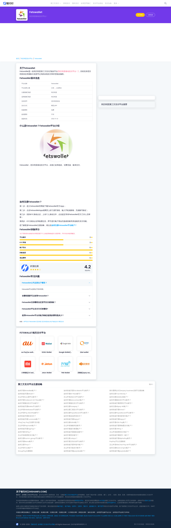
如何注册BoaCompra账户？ (120, 448)
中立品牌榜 (104, 516)
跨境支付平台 (79, 500)
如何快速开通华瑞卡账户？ (74, 444)
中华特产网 (30, 516)
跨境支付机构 (150, 524)
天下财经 (124, 516)
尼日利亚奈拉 (46, 321)
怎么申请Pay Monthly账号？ (28, 413)
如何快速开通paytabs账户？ (74, 451)
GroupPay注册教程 (25, 451)
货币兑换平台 (111, 503)
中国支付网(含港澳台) (23, 512)
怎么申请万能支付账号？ (73, 448)
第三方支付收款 (139, 524)
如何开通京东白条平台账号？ (74, 441)
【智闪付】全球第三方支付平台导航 (42, 524)
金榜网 (119, 516)
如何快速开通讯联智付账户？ (120, 416)
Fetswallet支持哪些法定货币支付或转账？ (39, 302)
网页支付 (61, 321)
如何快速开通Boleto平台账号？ (29, 406)
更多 (151, 384)
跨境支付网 (82, 512)
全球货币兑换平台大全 (104, 512)
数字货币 (101, 506)
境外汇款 (148, 500)
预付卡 (85, 506)
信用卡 (74, 506)
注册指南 (150, 15)
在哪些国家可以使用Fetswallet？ (35, 296)
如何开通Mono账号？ (26, 441)
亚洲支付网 (35, 512)
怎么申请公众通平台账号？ (28, 397)
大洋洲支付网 (72, 512)
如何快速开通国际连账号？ (74, 432)
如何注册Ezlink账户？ (72, 422)
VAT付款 (102, 500)
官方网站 (140, 15)
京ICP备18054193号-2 (79, 524)
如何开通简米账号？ (71, 435)
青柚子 (149, 516)
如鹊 (146, 516)
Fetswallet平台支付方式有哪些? (35, 309)
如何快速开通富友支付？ (27, 416)
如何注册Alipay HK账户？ (119, 406)
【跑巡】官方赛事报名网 (60, 516)
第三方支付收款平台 (71, 495)
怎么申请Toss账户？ (25, 448)
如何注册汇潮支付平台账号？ (74, 409)
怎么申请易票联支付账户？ (119, 432)
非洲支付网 (53, 512)
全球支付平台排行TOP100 (121, 512)
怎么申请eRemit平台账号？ (74, 397)
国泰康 (142, 516)
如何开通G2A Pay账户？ (118, 422)
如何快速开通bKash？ (26, 394)
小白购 (115, 516)
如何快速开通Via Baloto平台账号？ (77, 390)
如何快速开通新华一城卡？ (119, 435)
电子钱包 (68, 506)
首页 (17, 58)
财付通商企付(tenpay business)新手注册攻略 (126, 390)
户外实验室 (71, 516)
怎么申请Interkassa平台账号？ (29, 409)
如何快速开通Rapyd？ (72, 419)
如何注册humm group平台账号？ (31, 438)
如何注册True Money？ (118, 394)
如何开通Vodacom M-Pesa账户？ (31, 400)
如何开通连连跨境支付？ (73, 416)
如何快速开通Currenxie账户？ (29, 419)
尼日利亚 (39, 321)
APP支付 (26, 321)
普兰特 (138, 516)
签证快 (86, 516)
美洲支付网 (62, 512)
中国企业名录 (131, 516)
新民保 (26, 518)
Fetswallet (38, 58)
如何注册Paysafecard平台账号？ (76, 413)
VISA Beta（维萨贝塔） (36, 518)
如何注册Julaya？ (71, 438)
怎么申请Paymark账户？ (27, 425)
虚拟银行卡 (92, 506)
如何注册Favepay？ (71, 406)
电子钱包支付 (54, 321)
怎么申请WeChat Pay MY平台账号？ (123, 444)
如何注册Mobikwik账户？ (119, 397)
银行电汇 (60, 506)
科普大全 (110, 516)
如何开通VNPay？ (116, 429)
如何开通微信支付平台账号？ (120, 400)
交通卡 (80, 506)
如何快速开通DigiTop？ (27, 429)
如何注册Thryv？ (24, 444)
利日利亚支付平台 (27, 58)
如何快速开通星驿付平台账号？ (121, 403)
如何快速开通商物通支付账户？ (121, 425)
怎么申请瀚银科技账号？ (73, 425)
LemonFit (21, 518)
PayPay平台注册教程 (117, 441)
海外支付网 (91, 512)
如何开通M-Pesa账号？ (73, 394)
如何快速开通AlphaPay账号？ (120, 438)
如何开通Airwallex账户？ (27, 390)
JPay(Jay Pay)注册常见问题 (29, 422)
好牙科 (98, 516)
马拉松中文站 (92, 516)
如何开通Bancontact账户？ (74, 400)
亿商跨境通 (50, 516)
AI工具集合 (43, 516)
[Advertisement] (85, 40)
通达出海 (36, 516)
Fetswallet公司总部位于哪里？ (34, 283)
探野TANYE (46, 518)
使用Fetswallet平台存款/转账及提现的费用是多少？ (43, 315)
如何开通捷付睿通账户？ (73, 429)
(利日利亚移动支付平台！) (68, 71)
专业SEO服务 (79, 516)
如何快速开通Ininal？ (117, 409)
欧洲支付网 (44, 512)
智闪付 (25, 516)
